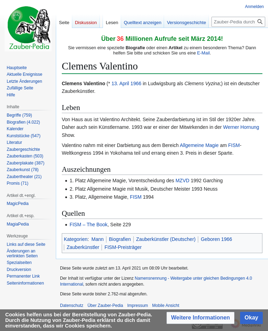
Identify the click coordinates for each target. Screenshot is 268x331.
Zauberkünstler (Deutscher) (165, 239)
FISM (234, 145)
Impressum (137, 305)
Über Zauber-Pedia (105, 305)
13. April (120, 83)
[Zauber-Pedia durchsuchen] (238, 22)
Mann (97, 239)
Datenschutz (71, 305)
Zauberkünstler (83, 247)
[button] (200, 318)
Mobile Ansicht (165, 305)
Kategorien (76, 239)
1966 (136, 83)
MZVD (182, 180)
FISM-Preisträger (123, 247)
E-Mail (203, 53)
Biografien (120, 239)
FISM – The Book (88, 224)
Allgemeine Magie (199, 145)
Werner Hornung (241, 127)
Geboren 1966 (216, 239)
